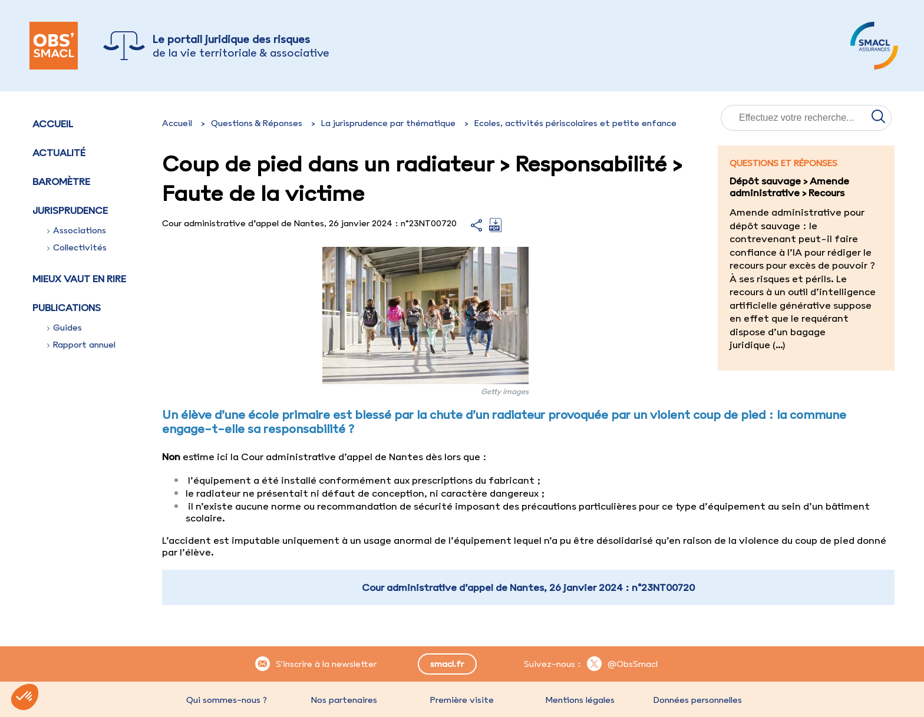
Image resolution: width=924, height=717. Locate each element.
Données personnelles (698, 700)
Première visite (462, 700)
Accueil (52, 124)
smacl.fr (447, 664)
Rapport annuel (81, 344)
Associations (76, 230)
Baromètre (61, 181)
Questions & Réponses (256, 123)
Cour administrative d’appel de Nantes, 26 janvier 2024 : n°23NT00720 (528, 587)
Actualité (58, 152)
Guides (64, 327)
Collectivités (77, 247)
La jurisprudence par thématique (388, 123)
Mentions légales (580, 700)
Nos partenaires (344, 700)
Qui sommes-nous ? (226, 700)
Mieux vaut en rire (79, 279)
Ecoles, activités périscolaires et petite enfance (575, 123)
